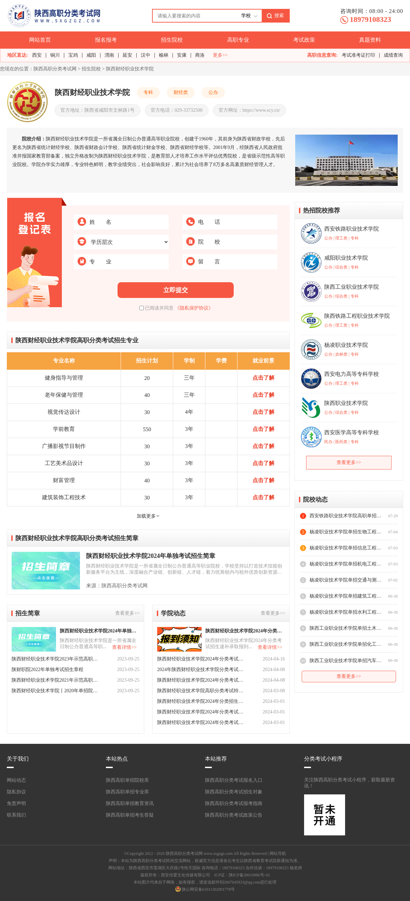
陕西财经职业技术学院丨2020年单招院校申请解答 (55, 690)
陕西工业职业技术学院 (351, 287)
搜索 (279, 15)
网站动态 (16, 780)
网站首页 (40, 40)
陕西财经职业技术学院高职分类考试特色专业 (201, 690)
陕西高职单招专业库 (127, 791)
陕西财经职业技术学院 (130, 68)
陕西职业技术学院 (346, 403)
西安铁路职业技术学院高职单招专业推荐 (345, 515)
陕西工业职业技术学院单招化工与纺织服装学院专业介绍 (345, 644)
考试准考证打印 (358, 55)
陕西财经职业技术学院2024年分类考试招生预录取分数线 (201, 680)
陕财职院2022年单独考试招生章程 (47, 669)
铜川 (55, 55)
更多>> (220, 55)
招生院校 (172, 40)
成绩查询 (393, 55)
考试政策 (304, 40)
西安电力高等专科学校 (351, 374)
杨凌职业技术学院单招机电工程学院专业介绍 (345, 563)
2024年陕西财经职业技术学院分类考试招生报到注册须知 (201, 669)
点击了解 (263, 378)
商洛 (200, 55)
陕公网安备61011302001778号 (208, 889)
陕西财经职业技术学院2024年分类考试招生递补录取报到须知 (244, 630)
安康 (182, 55)
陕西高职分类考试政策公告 (233, 815)
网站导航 (278, 853)
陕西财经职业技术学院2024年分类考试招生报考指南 (201, 722)
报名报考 (106, 40)
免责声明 (16, 803)
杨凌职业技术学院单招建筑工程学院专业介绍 (345, 596)
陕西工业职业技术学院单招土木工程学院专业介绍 (345, 628)
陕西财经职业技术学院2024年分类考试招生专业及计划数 (201, 711)
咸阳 (91, 55)
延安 (127, 55)
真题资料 (370, 40)
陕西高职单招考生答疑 (130, 815)
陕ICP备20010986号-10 (249, 875)
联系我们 (16, 815)
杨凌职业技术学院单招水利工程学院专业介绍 (345, 612)
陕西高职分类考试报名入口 (233, 780)
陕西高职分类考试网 (55, 68)
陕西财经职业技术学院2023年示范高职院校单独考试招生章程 (55, 658)
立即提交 (175, 290)
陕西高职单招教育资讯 (130, 803)
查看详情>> (124, 647)
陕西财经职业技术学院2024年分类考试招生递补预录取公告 (201, 658)
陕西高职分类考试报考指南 (233, 803)
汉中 (145, 55)
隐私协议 (16, 791)
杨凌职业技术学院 (346, 345)
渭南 (109, 55)
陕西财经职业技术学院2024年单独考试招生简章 (150, 555)
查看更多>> (127, 613)
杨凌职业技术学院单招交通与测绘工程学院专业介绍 (345, 580)
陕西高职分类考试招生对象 (233, 791)
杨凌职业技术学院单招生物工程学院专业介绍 (345, 531)
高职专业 (238, 40)
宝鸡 (73, 55)
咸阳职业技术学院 (346, 258)
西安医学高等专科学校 (351, 432)
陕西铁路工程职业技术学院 (357, 316)
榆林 (163, 55)
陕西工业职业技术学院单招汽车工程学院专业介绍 (345, 660)
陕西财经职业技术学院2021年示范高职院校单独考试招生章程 (55, 680)
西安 (37, 55)
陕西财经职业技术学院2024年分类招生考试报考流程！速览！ (201, 701)
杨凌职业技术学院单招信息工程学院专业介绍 (345, 547)
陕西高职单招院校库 (127, 780)
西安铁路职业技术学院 (351, 229)
